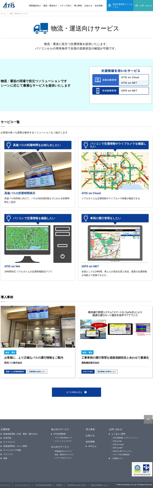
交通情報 (5, 429)
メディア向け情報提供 (121, 455)
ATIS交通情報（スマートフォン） (125, 438)
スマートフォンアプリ (63, 441)
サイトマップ (5, 485)
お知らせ (88, 5)
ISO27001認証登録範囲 (43, 485)
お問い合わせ (115, 429)
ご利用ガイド (117, 458)
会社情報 (99, 5)
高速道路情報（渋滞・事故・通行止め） (21, 434)
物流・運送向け (50, 5)
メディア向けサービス (63, 458)
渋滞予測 (7, 438)
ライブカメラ (9, 442)
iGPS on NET (118, 448)
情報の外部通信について (99, 485)
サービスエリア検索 (12, 450)
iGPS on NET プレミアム (122, 451)
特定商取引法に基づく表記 (76, 485)
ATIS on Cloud (118, 444)
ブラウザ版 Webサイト (63, 438)
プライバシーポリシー (22, 485)
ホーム (3, 14)
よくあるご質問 (118, 434)
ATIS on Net (117, 441)
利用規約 (59, 485)
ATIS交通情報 (60, 434)
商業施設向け (35, 5)
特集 (5, 458)
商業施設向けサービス (63, 451)
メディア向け (65, 5)
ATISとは (92, 446)
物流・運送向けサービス (64, 455)
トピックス (8, 454)
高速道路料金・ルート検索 (15, 446)
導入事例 (78, 5)
